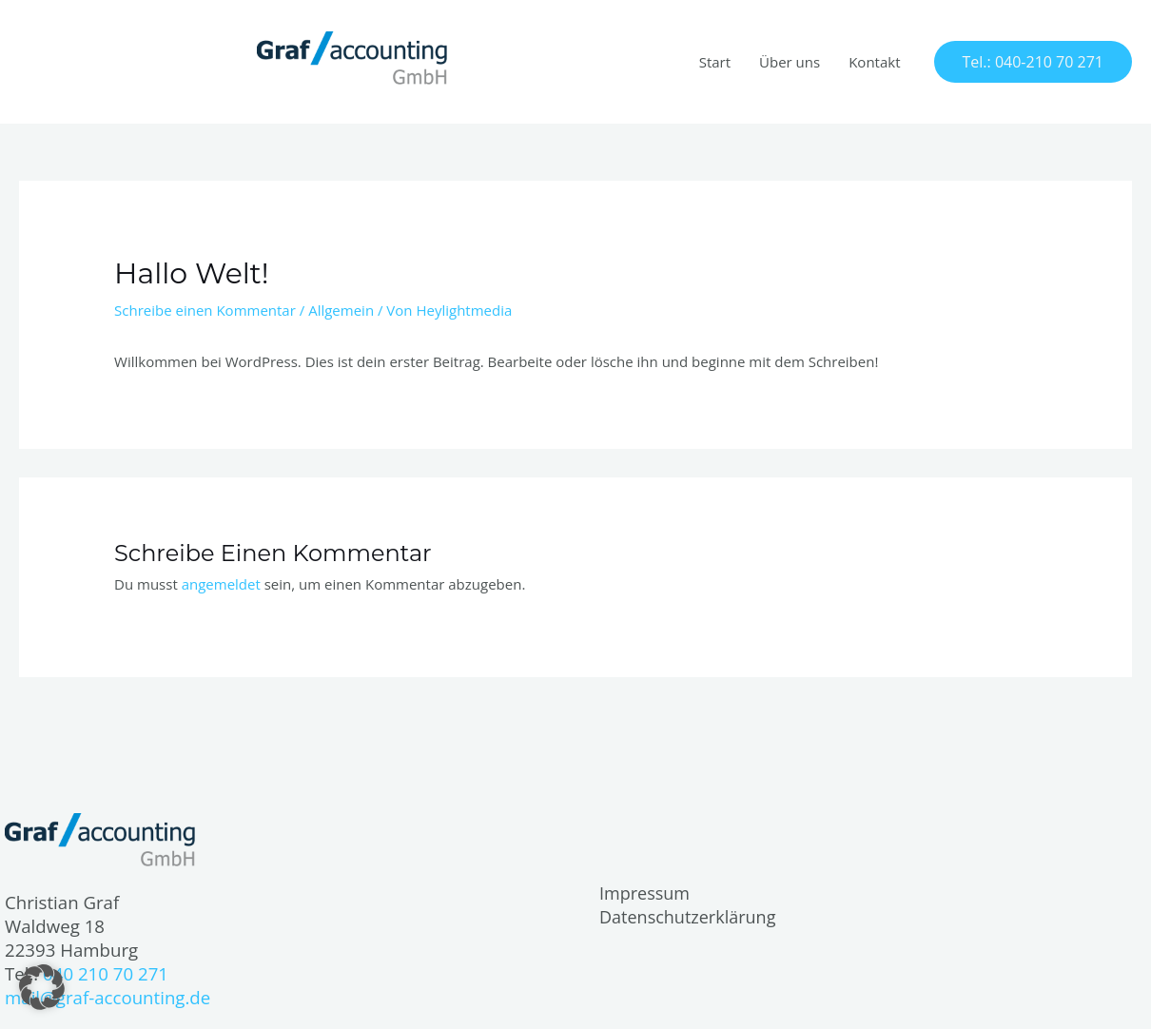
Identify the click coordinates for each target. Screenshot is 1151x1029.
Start (715, 61)
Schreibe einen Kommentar (205, 310)
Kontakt (874, 61)
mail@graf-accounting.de (107, 997)
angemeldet (221, 583)
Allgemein (341, 310)
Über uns (789, 61)
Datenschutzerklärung (687, 916)
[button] (1033, 62)
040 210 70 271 (105, 973)
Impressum (644, 893)
